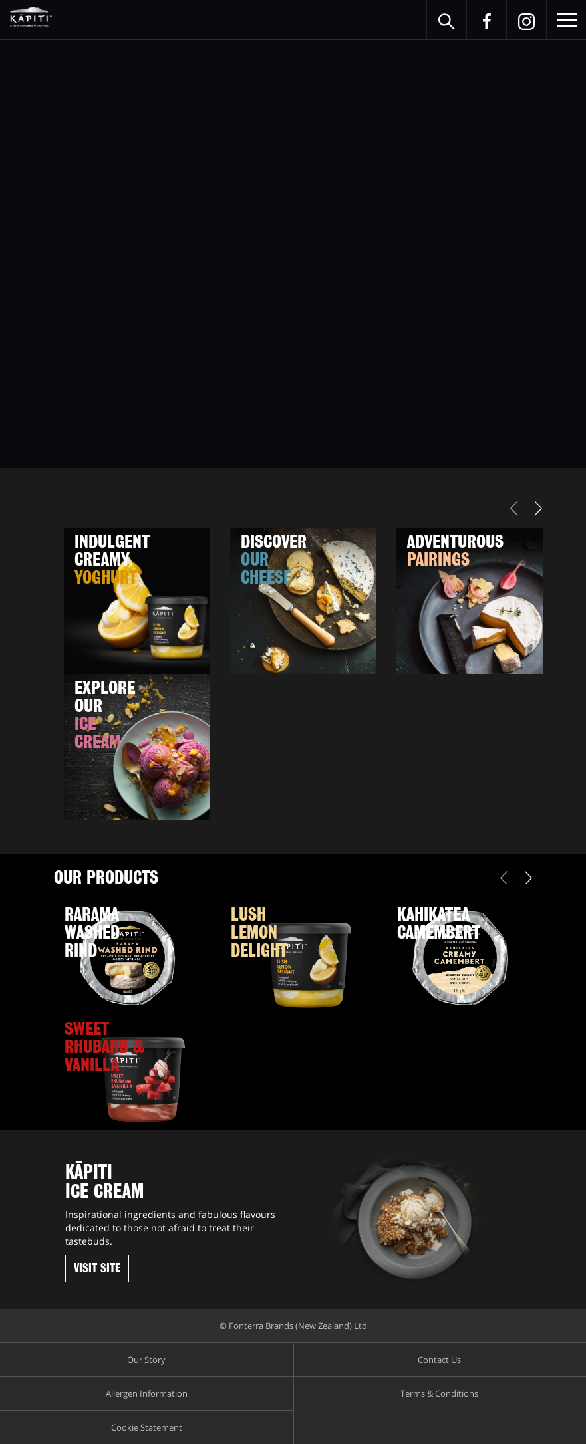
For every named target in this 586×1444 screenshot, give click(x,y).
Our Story (146, 1360)
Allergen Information (147, 1393)
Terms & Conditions (439, 1393)
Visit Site (97, 1268)
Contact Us (439, 1360)
